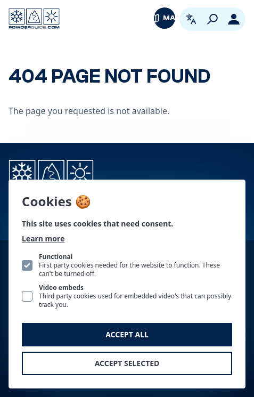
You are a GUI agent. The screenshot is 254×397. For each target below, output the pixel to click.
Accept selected (127, 363)
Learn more (43, 238)
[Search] (212, 19)
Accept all (127, 334)
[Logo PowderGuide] (34, 19)
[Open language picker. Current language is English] (191, 19)
